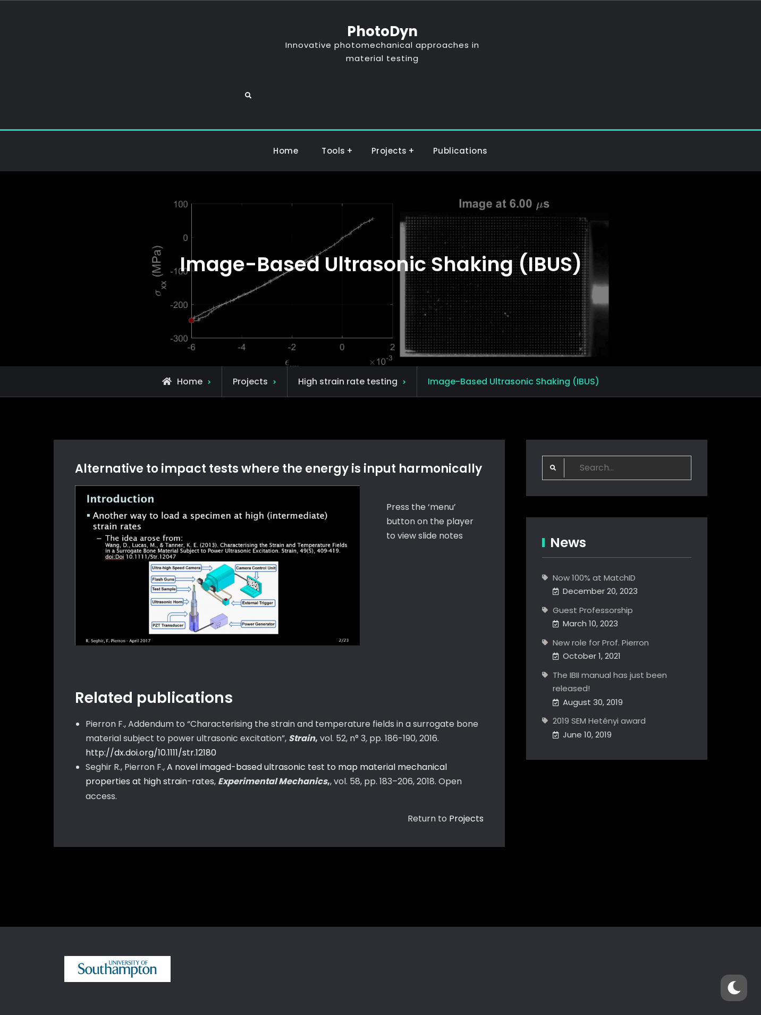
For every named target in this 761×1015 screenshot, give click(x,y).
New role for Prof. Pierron (601, 602)
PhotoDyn (380, 31)
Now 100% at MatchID (594, 537)
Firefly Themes (468, 997)
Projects (389, 111)
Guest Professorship (593, 570)
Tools (333, 111)
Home (285, 111)
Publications (460, 111)
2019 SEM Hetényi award (599, 681)
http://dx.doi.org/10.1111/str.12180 (151, 713)
